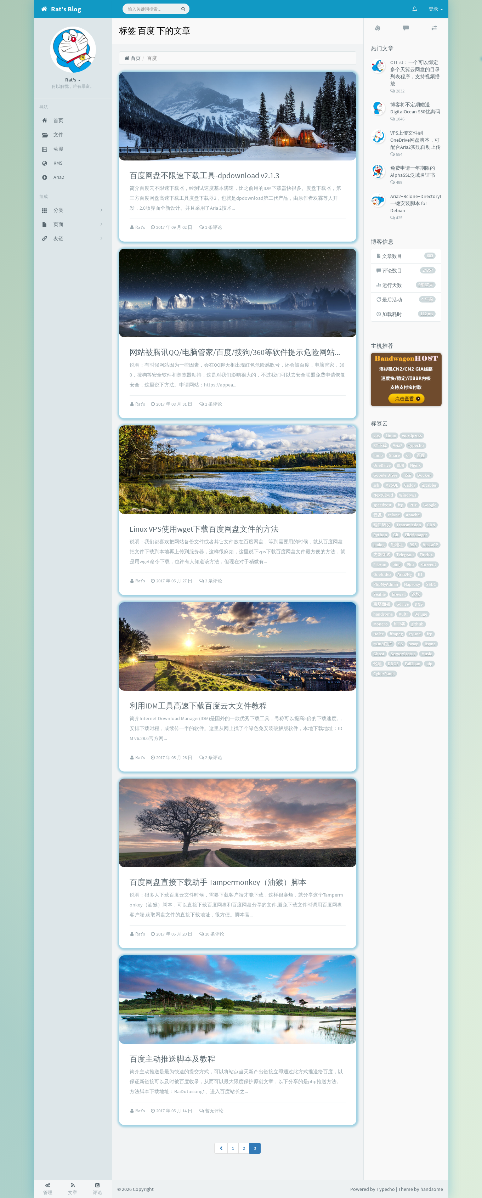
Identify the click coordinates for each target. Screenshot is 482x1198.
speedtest (382, 505)
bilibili (399, 624)
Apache (413, 515)
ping (396, 564)
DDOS (393, 663)
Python (380, 534)
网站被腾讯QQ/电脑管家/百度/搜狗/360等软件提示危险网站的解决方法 (252, 352)
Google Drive (385, 475)
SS (400, 643)
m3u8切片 (382, 643)
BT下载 (380, 445)
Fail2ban (412, 663)
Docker (424, 475)
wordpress (412, 435)
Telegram (405, 554)
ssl (408, 455)
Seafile (379, 594)
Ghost (379, 653)
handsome (383, 614)
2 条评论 (210, 404)
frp (429, 634)
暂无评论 (211, 1111)
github (417, 624)
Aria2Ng (404, 574)
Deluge (420, 614)
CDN (431, 524)
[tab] (378, 28)
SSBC (431, 584)
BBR (400, 465)
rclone (394, 515)
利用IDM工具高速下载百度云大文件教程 (198, 706)
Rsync (430, 643)
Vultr (403, 614)
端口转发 (381, 524)
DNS (419, 604)
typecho (416, 445)
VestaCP (430, 544)
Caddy (410, 485)
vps (376, 435)
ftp (400, 505)
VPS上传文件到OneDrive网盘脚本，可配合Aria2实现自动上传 (415, 140)
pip (429, 663)
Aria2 (397, 445)
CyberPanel (384, 673)
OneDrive (382, 465)
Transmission (408, 524)
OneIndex (382, 574)
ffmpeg (396, 634)
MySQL (391, 485)
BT (420, 574)
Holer (378, 634)
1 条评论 (210, 227)
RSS (413, 544)
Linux (391, 435)
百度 (420, 455)
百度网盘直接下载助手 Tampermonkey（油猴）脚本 (218, 882)
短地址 (397, 544)
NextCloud (383, 495)
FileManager (416, 534)
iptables (429, 485)
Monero (380, 624)
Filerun (379, 564)
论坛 (416, 594)
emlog (379, 544)
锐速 (377, 663)
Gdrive (402, 604)
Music (426, 653)
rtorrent (428, 564)
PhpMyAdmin (385, 584)
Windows (407, 495)
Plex (410, 564)
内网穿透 (381, 554)
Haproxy (412, 584)
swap (414, 643)
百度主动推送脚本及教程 (172, 1059)
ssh (376, 485)
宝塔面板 (381, 604)
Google (429, 505)
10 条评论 (211, 934)
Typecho (385, 1189)
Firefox (426, 554)
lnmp (378, 455)
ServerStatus (403, 653)
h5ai (407, 475)
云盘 (377, 515)
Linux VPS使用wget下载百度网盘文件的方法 (204, 529)
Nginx (415, 465)
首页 (133, 58)
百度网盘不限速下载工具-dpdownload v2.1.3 (204, 175)
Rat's (140, 227)
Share (394, 455)
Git (396, 534)
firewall (399, 594)
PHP (413, 505)
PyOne (415, 634)
